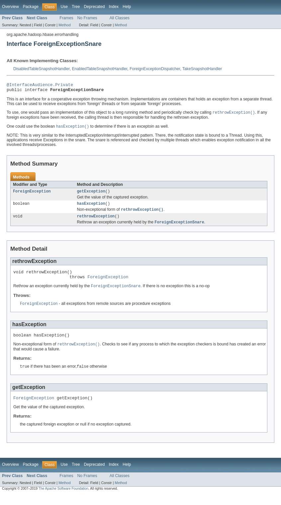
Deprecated (94, 6)
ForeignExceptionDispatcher (155, 68)
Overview (10, 6)
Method (64, 25)
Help (127, 6)
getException (91, 194)
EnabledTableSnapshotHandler (99, 68)
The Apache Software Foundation (63, 499)
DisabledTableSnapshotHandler (41, 68)
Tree (76, 6)
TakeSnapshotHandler (202, 68)
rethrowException (96, 221)
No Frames (87, 18)
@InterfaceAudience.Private (40, 85)
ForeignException (32, 194)
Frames (66, 18)
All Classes (120, 18)
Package (31, 6)
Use (64, 6)
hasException (91, 207)
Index (114, 6)
